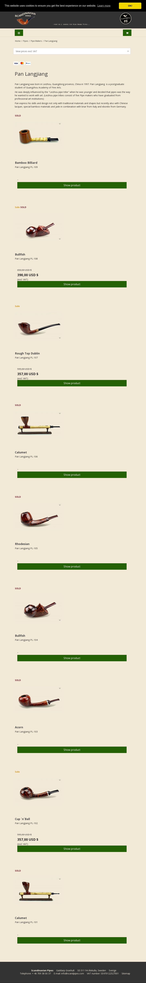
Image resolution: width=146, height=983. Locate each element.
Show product (72, 185)
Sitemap (126, 973)
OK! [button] (130, 5)
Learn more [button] (103, 5)
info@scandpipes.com (72, 973)
